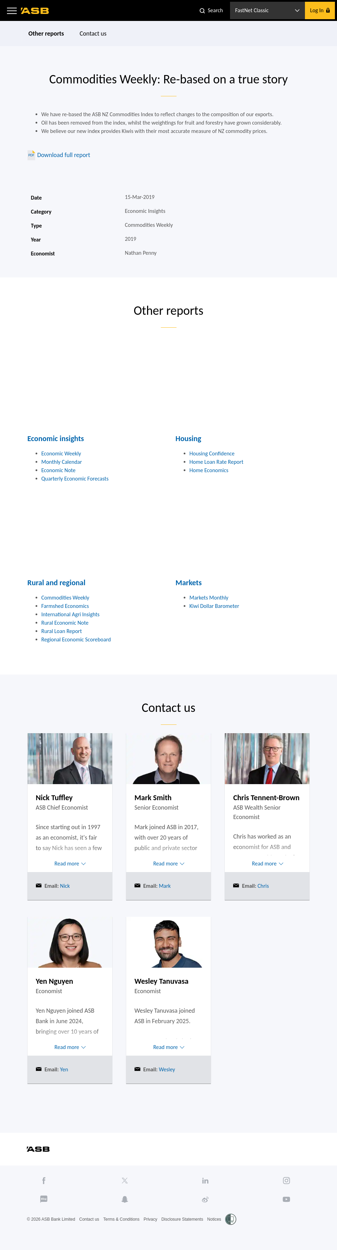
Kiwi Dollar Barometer (214, 606)
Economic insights (56, 438)
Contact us (92, 33)
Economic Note (58, 470)
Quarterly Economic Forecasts (75, 478)
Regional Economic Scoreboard (76, 639)
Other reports (46, 33)
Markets (189, 582)
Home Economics (209, 470)
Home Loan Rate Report (217, 462)
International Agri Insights (70, 614)
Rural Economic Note (65, 622)
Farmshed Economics (65, 606)
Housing (188, 438)
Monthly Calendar (61, 462)
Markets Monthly (209, 597)
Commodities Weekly (65, 597)
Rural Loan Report (61, 631)
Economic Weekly (61, 453)
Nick (64, 886)
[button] (12, 10)
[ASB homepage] (35, 11)
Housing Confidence (212, 453)
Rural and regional (57, 582)
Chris (262, 886)
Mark (164, 886)
